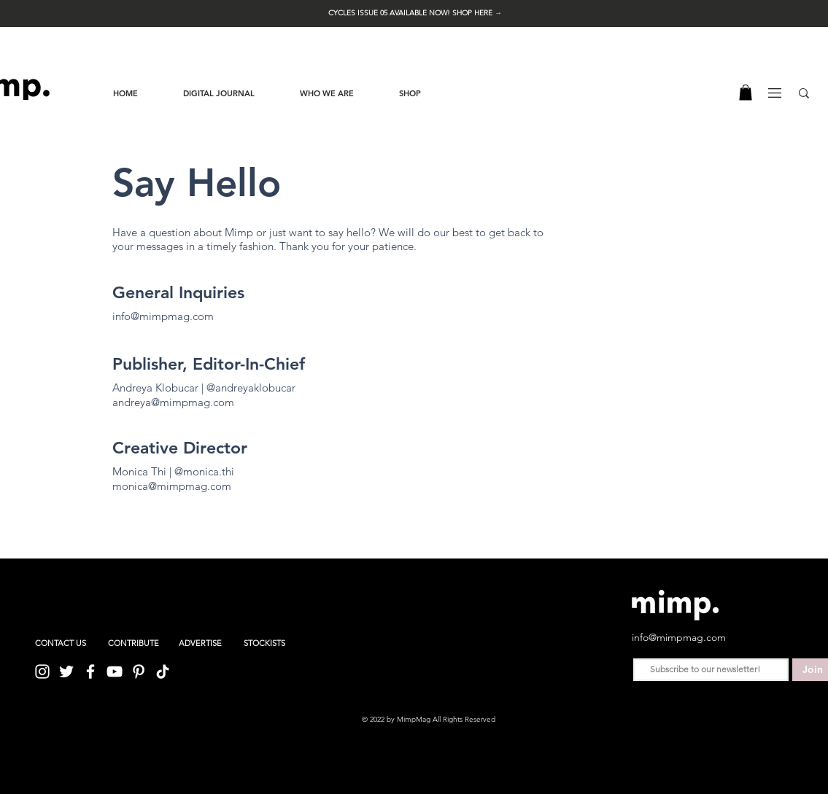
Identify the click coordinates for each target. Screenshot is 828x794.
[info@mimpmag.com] (683, 637)
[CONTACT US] (60, 643)
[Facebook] (90, 671)
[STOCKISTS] (264, 643)
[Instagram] (42, 671)
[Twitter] (66, 671)
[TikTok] (162, 671)
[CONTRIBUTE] (133, 643)
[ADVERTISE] (200, 643)
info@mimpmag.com (163, 316)
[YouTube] (114, 671)
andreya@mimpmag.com (173, 402)
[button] (415, 12)
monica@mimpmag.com (171, 486)
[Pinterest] (138, 671)
